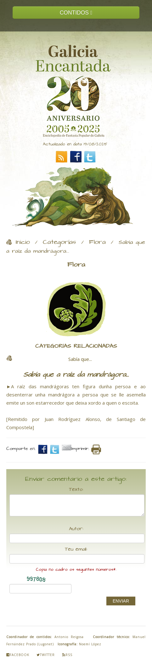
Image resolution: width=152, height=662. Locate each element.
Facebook (17, 655)
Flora (97, 242)
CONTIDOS (76, 12)
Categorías (59, 242)
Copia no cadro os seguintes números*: (76, 570)
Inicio (23, 242)
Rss (67, 655)
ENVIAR (121, 600)
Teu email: (76, 549)
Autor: (76, 529)
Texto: (76, 489)
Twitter (46, 655)
